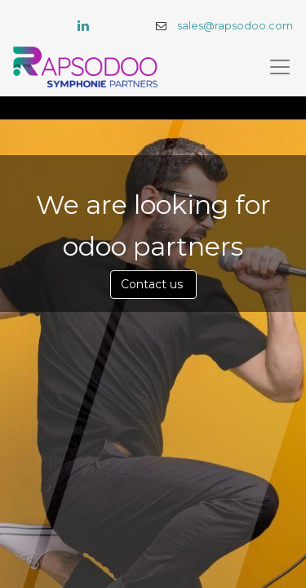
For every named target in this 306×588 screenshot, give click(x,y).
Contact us (153, 284)
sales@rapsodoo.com (235, 26)
